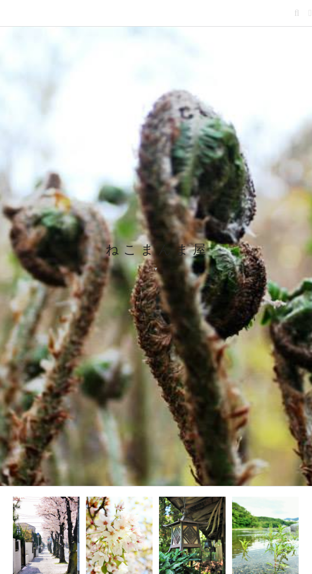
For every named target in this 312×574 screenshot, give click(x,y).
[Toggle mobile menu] (310, 13)
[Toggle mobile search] (297, 13)
